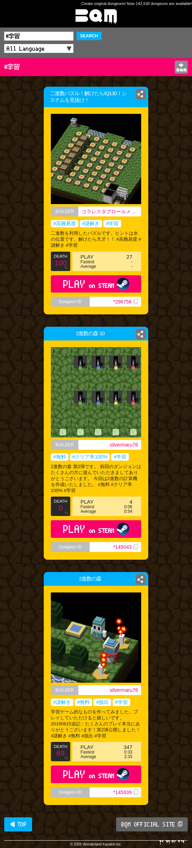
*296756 (125, 302)
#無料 (59, 457)
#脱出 (102, 702)
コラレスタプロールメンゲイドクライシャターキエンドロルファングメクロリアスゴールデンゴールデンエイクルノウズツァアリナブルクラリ (111, 211)
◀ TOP (18, 824)
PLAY (96, 284)
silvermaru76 (124, 445)
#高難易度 (64, 223)
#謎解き (91, 223)
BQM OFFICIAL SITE (151, 824)
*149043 (125, 547)
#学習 (112, 223)
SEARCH (89, 35)
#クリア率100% (90, 457)
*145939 (125, 792)
